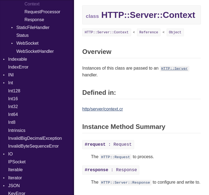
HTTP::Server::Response (125, 183)
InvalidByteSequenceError (33, 146)
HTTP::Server (174, 69)
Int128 (14, 91)
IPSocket (17, 162)
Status (22, 35)
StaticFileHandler (33, 27)
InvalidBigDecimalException (35, 138)
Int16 (13, 98)
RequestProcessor (42, 11)
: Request (108, 144)
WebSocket (27, 43)
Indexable (17, 59)
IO (10, 154)
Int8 (12, 122)
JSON (14, 185)
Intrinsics (16, 130)
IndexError (18, 67)
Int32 (13, 106)
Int (10, 82)
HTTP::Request (115, 157)
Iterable (15, 169)
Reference (148, 32)
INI (11, 75)
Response (34, 19)
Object (175, 32)
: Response (111, 170)
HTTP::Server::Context (106, 32)
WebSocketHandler (35, 51)
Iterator (15, 178)
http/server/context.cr (102, 109)
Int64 (13, 114)
